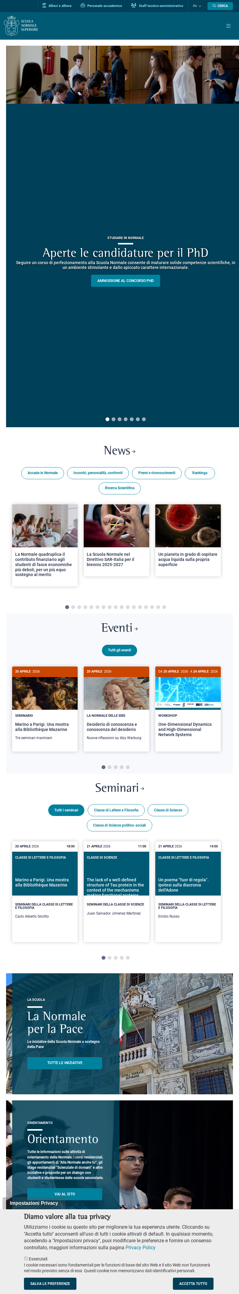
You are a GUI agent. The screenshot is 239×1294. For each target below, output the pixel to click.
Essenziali (38, 1258)
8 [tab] (109, 608)
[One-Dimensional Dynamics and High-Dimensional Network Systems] (188, 706)
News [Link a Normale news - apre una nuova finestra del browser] (119, 451)
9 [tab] (116, 608)
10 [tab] (122, 608)
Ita (195, 6)
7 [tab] (144, 420)
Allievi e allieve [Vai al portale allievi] (57, 6)
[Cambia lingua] (199, 6)
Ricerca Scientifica (119, 488)
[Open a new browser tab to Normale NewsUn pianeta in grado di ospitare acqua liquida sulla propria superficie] (188, 540)
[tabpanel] (45, 547)
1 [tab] (107, 420)
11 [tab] (128, 608)
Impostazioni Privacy (34, 1203)
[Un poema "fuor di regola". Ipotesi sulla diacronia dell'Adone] (188, 891)
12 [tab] (134, 608)
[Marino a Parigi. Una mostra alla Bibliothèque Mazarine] (45, 707)
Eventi (119, 629)
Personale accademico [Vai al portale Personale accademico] (102, 6)
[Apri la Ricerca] (220, 6)
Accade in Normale (43, 473)
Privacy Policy (141, 1247)
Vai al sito (65, 1193)
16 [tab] (158, 608)
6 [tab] (138, 420)
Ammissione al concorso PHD (125, 281)
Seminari (119, 788)
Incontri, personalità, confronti (98, 473)
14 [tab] (146, 608)
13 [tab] (140, 608)
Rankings (199, 473)
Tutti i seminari (66, 810)
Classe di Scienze (168, 810)
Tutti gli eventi (119, 650)
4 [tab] (126, 420)
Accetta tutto (193, 1284)
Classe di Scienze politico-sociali (119, 825)
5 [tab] (132, 420)
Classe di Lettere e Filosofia (116, 810)
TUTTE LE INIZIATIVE (64, 1062)
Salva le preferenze (50, 1284)
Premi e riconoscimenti (156, 473)
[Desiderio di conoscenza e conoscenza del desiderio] (116, 707)
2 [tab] (113, 420)
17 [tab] (164, 608)
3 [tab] (119, 420)
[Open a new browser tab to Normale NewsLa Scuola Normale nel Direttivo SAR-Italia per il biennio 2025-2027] (116, 540)
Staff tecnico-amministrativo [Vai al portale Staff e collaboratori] (158, 6)
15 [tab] (152, 608)
